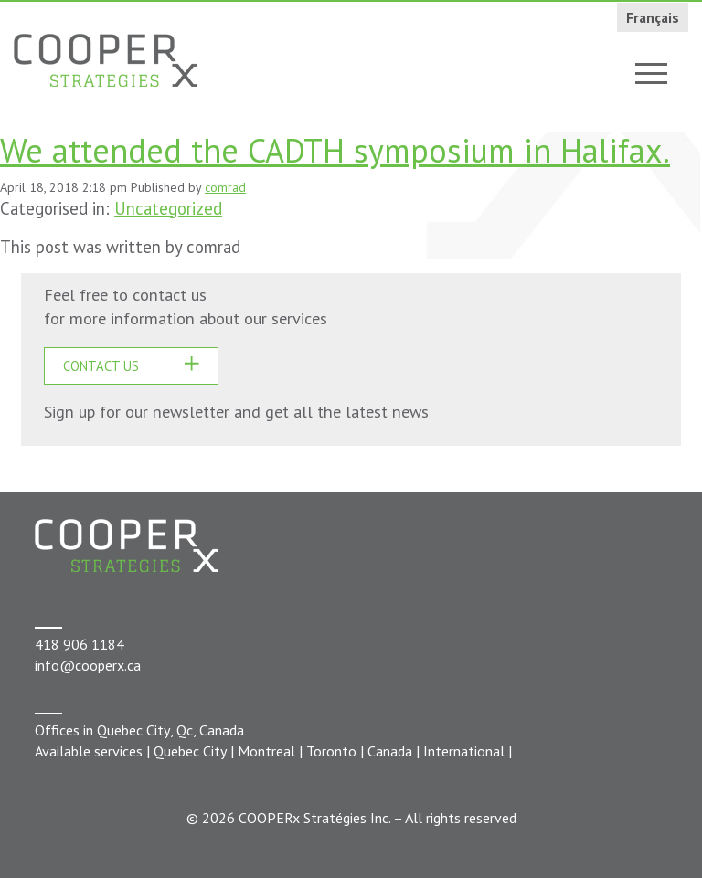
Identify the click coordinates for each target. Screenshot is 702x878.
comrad (225, 187)
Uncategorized (168, 208)
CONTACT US (101, 366)
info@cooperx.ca (88, 665)
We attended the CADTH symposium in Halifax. (335, 150)
